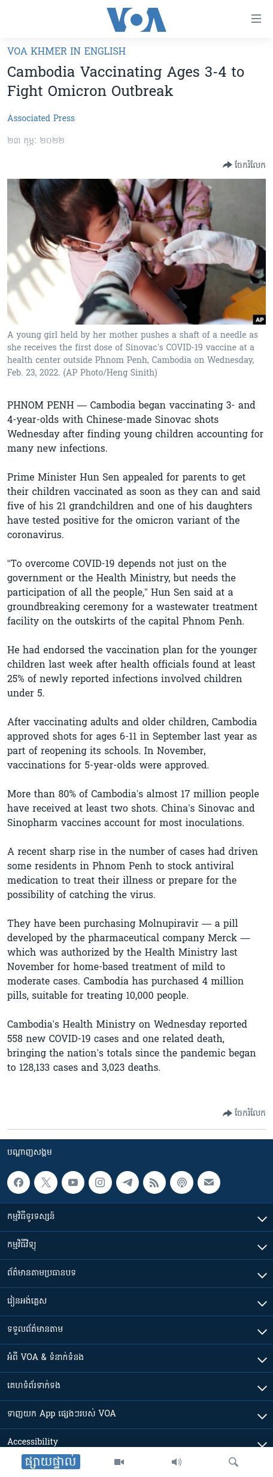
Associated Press (41, 119)
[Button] (244, 165)
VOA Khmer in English (66, 52)
